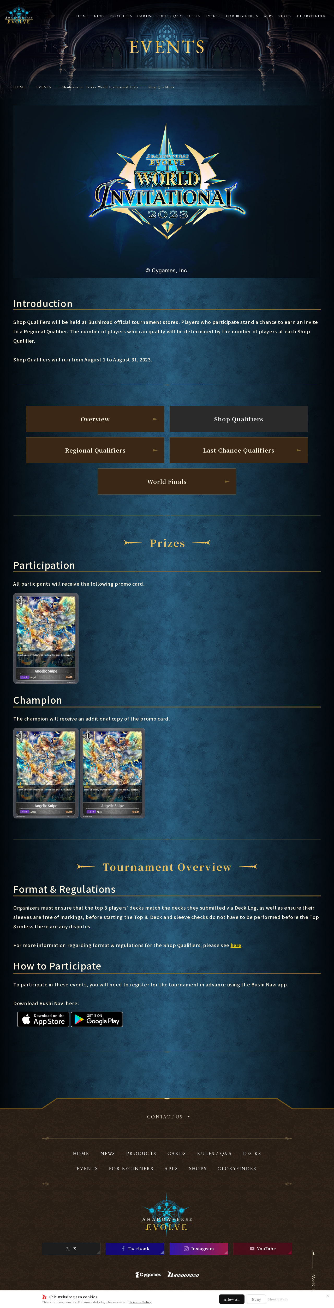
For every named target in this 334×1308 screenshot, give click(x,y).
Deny (256, 1299)
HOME (19, 87)
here (236, 945)
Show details (278, 1299)
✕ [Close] (327, 1295)
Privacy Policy (140, 1302)
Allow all (232, 1299)
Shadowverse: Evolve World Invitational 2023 (100, 87)
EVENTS (44, 87)
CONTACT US (165, 1117)
